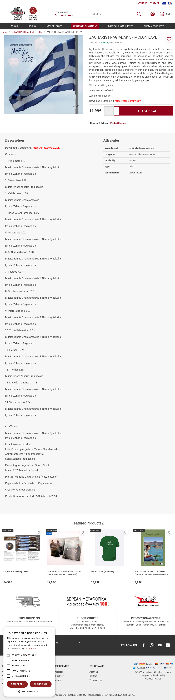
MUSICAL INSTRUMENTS (120, 26)
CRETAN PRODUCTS (154, 26)
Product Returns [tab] (118, 123)
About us (93, 672)
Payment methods (54, 672)
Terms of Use (96, 680)
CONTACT (154, 3)
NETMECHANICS (153, 678)
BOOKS (32, 26)
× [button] (51, 630)
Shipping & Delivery (55, 676)
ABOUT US (142, 3)
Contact (93, 676)
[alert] (29, 662)
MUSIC (14, 26)
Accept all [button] (17, 684)
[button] (169, 38)
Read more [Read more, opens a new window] (31, 648)
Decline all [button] (41, 684)
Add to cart (149, 111)
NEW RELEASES (54, 26)
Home (4, 32)
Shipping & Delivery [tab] (99, 123)
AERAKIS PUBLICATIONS (85, 26)
